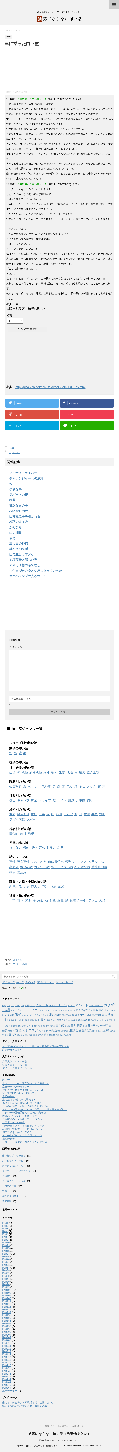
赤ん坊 (35, 886)
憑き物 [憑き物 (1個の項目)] (53, 1020)
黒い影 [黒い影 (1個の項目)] (69, 1035)
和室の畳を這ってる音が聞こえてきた (23, 1125)
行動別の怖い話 (20, 795)
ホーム (38, 1426)
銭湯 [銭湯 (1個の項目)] (30, 1035)
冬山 (59, 814)
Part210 (6, 1343)
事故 (82, 800)
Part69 (6, 1281)
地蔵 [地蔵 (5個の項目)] (58, 1014)
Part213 (6, 1351)
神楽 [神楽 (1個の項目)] (97, 1026)
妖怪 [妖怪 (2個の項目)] (77, 1015)
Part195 (6, 1326)
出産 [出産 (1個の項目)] (30, 1015)
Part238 (6, 1376)
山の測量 (15, 532)
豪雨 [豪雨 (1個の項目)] (6, 1035)
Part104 (6, 1295)
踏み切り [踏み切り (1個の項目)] (20, 1035)
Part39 (6, 1270)
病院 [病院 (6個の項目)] (79, 1025)
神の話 (20, 982)
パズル (26, 900)
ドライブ (16, 452)
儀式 (26, 847)
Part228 (6, 1365)
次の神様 (7, 1201)
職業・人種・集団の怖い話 (27, 881)
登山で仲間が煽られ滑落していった (22, 1093)
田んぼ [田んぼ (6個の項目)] (60, 1025)
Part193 (6, 1323)
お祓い (51, 847)
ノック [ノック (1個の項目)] (40, 1010)
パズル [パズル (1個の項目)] (57, 1010)
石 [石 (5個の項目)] (88, 1025)
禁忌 (42, 847)
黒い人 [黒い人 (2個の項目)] (63, 1034)
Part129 (6, 1309)
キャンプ (23, 800)
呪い (34, 847)
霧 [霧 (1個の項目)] (36, 1035)
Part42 (6, 1273)
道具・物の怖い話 (21, 895)
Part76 (6, 1284)
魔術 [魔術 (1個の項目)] (57, 1035)
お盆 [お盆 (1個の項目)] (12, 1006)
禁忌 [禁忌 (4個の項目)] (4, 1030)
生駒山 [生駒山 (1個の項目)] (52, 1026)
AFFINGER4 (97, 1446)
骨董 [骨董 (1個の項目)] (51, 1035)
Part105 (6, 1293)
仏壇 (73, 900)
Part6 (5, 1237)
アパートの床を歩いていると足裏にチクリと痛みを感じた (34, 1109)
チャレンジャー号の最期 (26, 478)
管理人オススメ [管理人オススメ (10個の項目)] (26, 1030)
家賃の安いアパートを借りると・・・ (23, 1116)
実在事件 (23, 861)
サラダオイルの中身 (13, 1122)
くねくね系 (38, 861)
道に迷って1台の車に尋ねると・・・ (22, 1099)
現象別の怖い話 (20, 781)
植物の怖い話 (18, 762)
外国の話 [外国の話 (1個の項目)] (67, 1015)
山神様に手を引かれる (24, 516)
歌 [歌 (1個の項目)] (107, 1020)
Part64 (6, 1279)
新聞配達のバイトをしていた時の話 (22, 1119)
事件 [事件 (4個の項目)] (95, 1010)
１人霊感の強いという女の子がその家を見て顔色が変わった (35, 1046)
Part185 (6, 1318)
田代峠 (14, 833)
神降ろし (7, 1191)
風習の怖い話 (18, 843)
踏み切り (23, 814)
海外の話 (26, 867)
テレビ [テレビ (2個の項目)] (22, 1010)
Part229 (6, 1368)
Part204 (6, 1334)
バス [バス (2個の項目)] (53, 1010)
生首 (62, 772)
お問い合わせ (77, 1426)
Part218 (6, 1359)
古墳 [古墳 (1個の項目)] (42, 1015)
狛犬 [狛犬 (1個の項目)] (35, 1026)
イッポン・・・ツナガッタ (16, 1170)
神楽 (34, 800)
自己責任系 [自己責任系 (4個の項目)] (85, 1030)
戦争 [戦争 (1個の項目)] (68, 1020)
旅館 (102, 814)
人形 (102, 900)
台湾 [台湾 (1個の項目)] (46, 1015)
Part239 (6, 1379)
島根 (31, 833)
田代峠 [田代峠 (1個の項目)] (67, 1026)
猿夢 (12, 500)
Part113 (6, 1304)
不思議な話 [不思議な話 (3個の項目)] (82, 1010)
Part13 (6, 1245)
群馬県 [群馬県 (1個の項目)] (65, 1031)
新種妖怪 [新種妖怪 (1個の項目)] (74, 1020)
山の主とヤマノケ (21, 554)
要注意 (21, 872)
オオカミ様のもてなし (24, 565)
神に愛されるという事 (14, 1181)
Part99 (6, 1287)
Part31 (6, 1265)
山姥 (12, 772)
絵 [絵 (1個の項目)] (59, 1031)
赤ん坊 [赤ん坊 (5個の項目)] (13, 1034)
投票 (9, 315)
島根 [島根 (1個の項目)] (12, 1020)
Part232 (6, 1371)
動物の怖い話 (18, 748)
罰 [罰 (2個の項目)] (62, 1031)
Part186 (6, 1320)
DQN (45, 886)
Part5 (5, 1234)
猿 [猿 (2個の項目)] (44, 1026)
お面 (40, 900)
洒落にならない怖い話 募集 (56, 1426)
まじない (15, 847)
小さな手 (15, 489)
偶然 (12, 538)
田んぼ (68, 814)
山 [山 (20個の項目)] (4, 1019)
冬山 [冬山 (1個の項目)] (26, 1015)
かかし (82, 900)
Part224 (6, 1362)
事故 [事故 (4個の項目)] (101, 1010)
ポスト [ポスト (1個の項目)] (72, 1010)
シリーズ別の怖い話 (23, 743)
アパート (32, 819)
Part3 (5, 1228)
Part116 (6, 1306)
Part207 (6, 1337)
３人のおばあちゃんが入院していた (22, 1135)
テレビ (93, 900)
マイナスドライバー (23, 473)
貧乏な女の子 (18, 505)
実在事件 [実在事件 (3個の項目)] (96, 1015)
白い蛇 (6, 1080)
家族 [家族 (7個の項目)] (108, 1014)
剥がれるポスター (11, 1196)
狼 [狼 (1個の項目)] (39, 1026)
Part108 (6, 1298)
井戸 (94, 814)
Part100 (6, 1290)
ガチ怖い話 (42, 867)
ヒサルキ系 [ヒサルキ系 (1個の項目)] (65, 1010)
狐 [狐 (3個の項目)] (32, 1025)
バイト (62, 800)
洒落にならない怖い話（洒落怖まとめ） (59, 1434)
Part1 (5, 1223)
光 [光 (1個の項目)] (23, 1015)
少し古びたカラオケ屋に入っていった (35, 570)
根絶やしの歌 (18, 511)
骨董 (53, 900)
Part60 (6, 1276)
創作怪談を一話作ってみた (17, 1132)
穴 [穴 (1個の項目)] (13, 1031)
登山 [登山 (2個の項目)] (85, 1026)
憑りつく (34, 786)
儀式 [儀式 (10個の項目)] (18, 1014)
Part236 (6, 1373)
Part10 (6, 1242)
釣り (90, 800)
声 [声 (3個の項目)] (63, 1015)
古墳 (87, 814)
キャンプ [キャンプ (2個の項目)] (15, 1010)
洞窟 (12, 814)
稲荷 (54, 772)
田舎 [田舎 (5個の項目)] (73, 1025)
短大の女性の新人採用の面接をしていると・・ (28, 1106)
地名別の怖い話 (20, 829)
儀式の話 (30, 982)
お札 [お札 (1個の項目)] (8, 1006)
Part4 (5, 1231)
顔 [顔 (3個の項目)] (45, 1034)
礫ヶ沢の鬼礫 (18, 549)
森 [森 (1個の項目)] (105, 1020)
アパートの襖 (18, 494)
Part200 (6, 1332)
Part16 (6, 1251)
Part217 (6, 1357)
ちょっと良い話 (62, 867)
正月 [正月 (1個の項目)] (111, 1020)
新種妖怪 (35, 772)
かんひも (15, 527)
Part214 (6, 1354)
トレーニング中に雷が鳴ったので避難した (25, 1083)
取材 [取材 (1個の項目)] (38, 1015)
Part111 (6, 1301)
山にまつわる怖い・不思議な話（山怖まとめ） (28, 1402)
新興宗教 (15, 886)
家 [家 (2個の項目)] (103, 1015)
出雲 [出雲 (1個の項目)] (34, 1015)
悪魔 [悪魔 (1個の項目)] (48, 1020)
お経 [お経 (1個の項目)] (22, 1006)
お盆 (60, 847)
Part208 (6, 1340)
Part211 (6, 1346)
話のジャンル (18, 857)
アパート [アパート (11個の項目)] (82, 1005)
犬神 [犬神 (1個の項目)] (28, 1026)
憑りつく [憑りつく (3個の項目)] (61, 1020)
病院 (22, 819)
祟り (70, 786)
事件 (12, 861)
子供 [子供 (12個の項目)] (83, 1015)
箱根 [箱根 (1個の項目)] (43, 1031)
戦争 (12, 872)
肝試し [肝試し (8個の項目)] (74, 1030)
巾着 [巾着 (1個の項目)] (20, 1020)
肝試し (72, 800)
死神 (46, 772)
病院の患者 (8, 1138)
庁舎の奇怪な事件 (12, 1049)
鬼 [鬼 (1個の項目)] (54, 1035)
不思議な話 (82, 867)
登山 (12, 800)
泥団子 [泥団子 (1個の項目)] (7, 1026)
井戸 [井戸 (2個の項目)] (106, 1010)
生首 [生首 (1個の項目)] (47, 1026)
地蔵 (70, 772)
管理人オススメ (76, 861)
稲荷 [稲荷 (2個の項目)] (10, 1031)
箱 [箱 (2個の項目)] (40, 1031)
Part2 (11, 448)
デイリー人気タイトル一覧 (17, 1068)
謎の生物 (93, 772)
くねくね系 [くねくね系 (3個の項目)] (42, 1005)
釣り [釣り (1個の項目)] (26, 1035)
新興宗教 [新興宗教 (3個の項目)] (82, 1020)
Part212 (6, 1348)
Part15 (6, 1248)
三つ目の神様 (18, 543)
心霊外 (14, 867)
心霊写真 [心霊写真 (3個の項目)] (32, 1020)
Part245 (6, 1385)
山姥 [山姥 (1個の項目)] (8, 1020)
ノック (91, 786)
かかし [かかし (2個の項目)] (32, 1005)
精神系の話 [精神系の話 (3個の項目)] (52, 1030)
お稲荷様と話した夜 (23, 559)
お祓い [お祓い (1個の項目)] (17, 1006)
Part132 (6, 1312)
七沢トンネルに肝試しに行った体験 (22, 1103)
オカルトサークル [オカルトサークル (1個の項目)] (96, 1006)
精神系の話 (99, 867)
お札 (60, 900)
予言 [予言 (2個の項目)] (90, 1010)
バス (12, 900)
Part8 (5, 1239)
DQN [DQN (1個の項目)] (4, 1006)
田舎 (42, 814)
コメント (15, 647)
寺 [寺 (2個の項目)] (112, 1015)
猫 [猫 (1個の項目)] (41, 1026)
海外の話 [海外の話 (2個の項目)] (22, 1026)
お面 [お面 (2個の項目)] (27, 1005)
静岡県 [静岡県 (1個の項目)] (40, 1035)
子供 (26, 886)
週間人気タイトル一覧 (14, 1065)
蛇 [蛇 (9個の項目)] (107, 1030)
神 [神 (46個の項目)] (93, 1024)
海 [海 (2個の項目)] (16, 1026)
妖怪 (25, 772)
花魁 (53, 886)
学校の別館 (8, 1096)
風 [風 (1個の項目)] (47, 1035)
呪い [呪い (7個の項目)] (52, 1014)
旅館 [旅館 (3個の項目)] (90, 1020)
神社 (34, 814)
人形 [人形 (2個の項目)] (111, 1010)
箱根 (23, 833)
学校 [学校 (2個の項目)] (89, 1015)
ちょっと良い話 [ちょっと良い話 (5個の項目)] (57, 1005)
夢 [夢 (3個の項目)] (73, 1015)
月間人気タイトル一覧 (14, 1061)
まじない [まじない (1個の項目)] (71, 1006)
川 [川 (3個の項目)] (16, 1020)
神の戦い (7, 1175)
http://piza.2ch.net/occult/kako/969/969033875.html (50, 387)
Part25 (6, 1256)
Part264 (6, 1387)
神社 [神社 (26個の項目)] (104, 1025)
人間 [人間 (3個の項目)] (7, 1015)
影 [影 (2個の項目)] (26, 1020)
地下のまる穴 (18, 521)
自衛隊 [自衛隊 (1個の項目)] (94, 1031)
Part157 (6, 1315)
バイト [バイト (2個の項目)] (47, 1010)
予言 (82, 786)
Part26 (6, 1259)
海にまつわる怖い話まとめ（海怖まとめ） (25, 1406)
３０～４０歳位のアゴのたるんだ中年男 (24, 1142)
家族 (61, 886)
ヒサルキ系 (96, 861)
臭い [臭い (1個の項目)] (99, 1031)
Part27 (6, 1262)
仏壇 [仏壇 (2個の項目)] (12, 1015)
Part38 (6, 1267)
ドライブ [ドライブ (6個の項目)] (31, 1010)
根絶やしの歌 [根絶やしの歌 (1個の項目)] (98, 1020)
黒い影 (46, 786)
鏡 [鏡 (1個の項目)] (34, 1035)
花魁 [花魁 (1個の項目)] (104, 1031)
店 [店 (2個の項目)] (23, 1020)
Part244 (6, 1382)
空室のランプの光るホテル (27, 576)
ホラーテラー (9, 1390)
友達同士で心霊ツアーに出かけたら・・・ (25, 1129)
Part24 (6, 1253)
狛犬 (82, 772)
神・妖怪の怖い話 (21, 767)
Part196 (6, 1329)
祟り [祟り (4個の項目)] (111, 1025)
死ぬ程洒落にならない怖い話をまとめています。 (59, 1440)
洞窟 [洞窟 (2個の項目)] (13, 1026)
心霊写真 (15, 786)
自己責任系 (56, 861)
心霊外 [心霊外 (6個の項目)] (42, 1019)
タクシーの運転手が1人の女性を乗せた (24, 1112)
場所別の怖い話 (20, 809)
